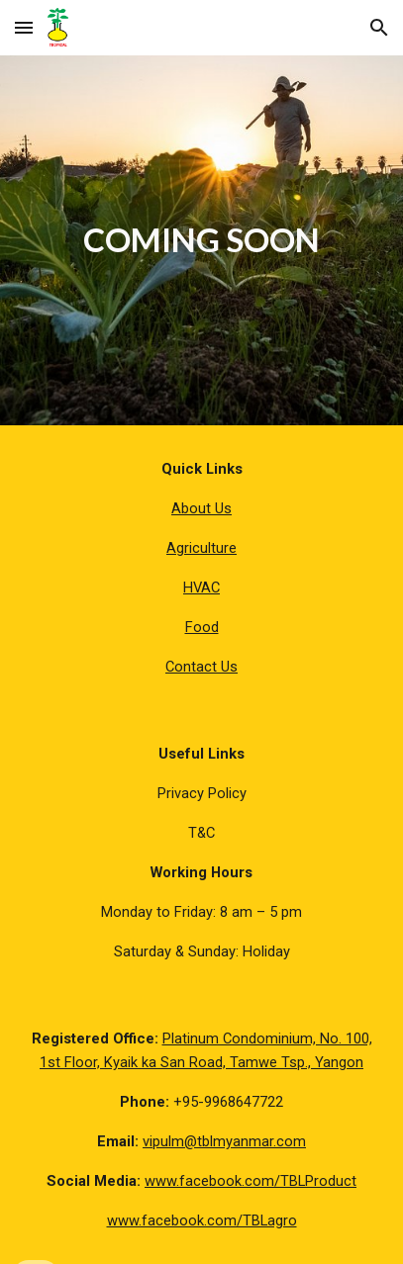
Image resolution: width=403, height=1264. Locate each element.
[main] (201, 240)
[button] (24, 27)
